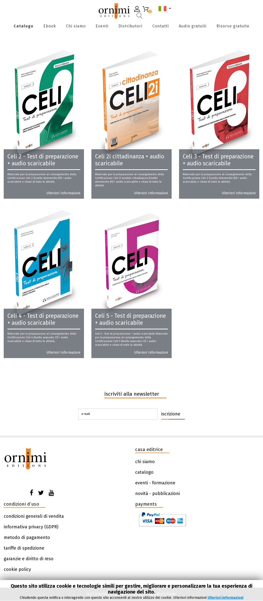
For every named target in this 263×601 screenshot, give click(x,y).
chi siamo (145, 461)
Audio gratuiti (193, 26)
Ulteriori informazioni (63, 193)
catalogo (144, 472)
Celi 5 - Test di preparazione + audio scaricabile (130, 319)
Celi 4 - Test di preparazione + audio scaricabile (43, 319)
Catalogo (23, 26)
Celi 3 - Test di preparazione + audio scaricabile (218, 160)
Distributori (130, 26)
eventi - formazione (155, 483)
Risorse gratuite (232, 26)
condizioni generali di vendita (34, 516)
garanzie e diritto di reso (28, 559)
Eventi (102, 26)
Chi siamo (76, 26)
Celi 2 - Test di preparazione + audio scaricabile (42, 160)
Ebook (49, 26)
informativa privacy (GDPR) (31, 527)
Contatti (160, 26)
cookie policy (17, 569)
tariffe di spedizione (24, 548)
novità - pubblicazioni (157, 493)
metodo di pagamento (27, 537)
